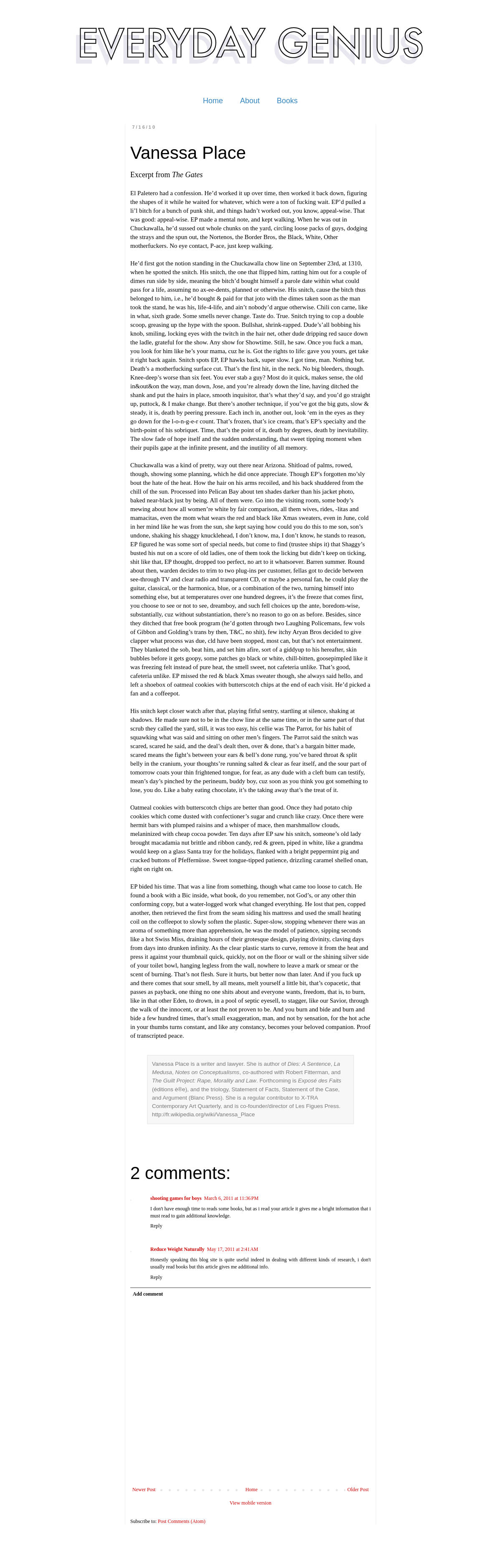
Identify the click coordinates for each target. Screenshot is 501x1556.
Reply (156, 1226)
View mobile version (250, 1503)
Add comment (148, 1294)
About (250, 101)
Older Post (358, 1489)
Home (213, 101)
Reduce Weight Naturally (177, 1249)
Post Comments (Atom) (181, 1521)
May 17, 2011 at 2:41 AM (232, 1249)
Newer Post (144, 1489)
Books (287, 101)
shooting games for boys (176, 1198)
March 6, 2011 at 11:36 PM (231, 1198)
